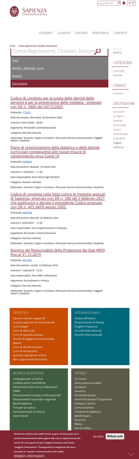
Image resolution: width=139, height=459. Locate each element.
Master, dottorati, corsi (28, 68)
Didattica (20, 312)
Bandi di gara (83, 416)
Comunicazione (84, 407)
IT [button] (131, 3)
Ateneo (80, 373)
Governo (80, 391)
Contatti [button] (120, 33)
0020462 (27, 161)
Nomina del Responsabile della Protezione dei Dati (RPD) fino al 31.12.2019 (58, 252)
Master (17, 343)
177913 (27, 112)
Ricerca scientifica (28, 373)
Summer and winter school (29, 355)
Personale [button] (101, 33)
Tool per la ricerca (24, 407)
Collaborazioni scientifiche (29, 383)
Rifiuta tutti (115, 437)
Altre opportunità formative (30, 359)
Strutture (80, 387)
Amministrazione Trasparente (93, 399)
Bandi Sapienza (22, 403)
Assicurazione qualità (88, 383)
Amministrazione (85, 395)
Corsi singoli (20, 326)
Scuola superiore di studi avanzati (34, 322)
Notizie (17, 76)
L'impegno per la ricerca (28, 379)
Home (12, 45)
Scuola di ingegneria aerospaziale (33, 339)
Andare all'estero (85, 318)
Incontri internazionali (88, 335)
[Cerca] (118, 3)
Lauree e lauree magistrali (29, 318)
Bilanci (79, 424)
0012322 (27, 260)
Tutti (15, 60)
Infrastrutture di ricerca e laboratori (35, 387)
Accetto (98, 437)
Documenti (19, 83)
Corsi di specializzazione (28, 335)
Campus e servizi (85, 403)
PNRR (16, 391)
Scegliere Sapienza (86, 326)
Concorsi (80, 420)
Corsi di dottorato (24, 330)
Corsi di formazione (25, 351)
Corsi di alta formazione (28, 347)
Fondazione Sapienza (88, 411)
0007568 (27, 212)
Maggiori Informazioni (29, 457)
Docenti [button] (81, 33)
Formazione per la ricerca (29, 411)
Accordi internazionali (88, 330)
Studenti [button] (46, 33)
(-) (114, 70)
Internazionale (87, 312)
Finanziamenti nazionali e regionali (34, 399)
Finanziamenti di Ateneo (89, 322)
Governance (20, 416)
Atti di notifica (83, 428)
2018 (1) (117, 52)
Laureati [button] (63, 33)
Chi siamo (81, 379)
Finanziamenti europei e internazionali (37, 395)
